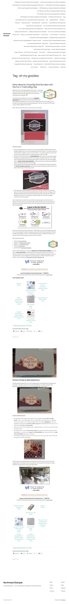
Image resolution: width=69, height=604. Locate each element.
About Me (63, 67)
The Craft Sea (22, 241)
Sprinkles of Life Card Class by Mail (21, 58)
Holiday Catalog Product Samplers (38, 31)
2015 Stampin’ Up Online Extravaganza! (55, 5)
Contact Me (44, 23)
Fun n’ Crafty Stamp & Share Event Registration (31, 28)
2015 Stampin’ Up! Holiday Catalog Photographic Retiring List (28, 5)
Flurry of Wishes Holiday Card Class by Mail (54, 26)
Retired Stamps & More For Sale (28, 55)
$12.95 (31, 514)
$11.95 (18, 318)
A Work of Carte (24, 244)
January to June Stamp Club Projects (30, 34)
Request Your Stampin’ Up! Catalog (56, 52)
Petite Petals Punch (31, 512)
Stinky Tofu (22, 246)
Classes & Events (25, 23)
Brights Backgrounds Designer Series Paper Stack (19, 300)
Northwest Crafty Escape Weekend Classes (54, 40)
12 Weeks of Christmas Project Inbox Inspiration (27, 2)
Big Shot (19, 283)
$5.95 (42, 301)
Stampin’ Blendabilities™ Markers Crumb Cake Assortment (30, 536)
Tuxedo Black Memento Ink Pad (30, 319)
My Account (62, 34)
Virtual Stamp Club (38, 64)
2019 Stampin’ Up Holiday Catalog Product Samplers (33, 17)
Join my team (34, 67)
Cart (47, 20)
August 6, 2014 (16, 336)
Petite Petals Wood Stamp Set (19, 506)
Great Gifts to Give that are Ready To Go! (55, 28)
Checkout (62, 20)
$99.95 (19, 285)
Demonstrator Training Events (34, 26)
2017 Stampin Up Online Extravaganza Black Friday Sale (51, 11)
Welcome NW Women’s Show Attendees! (55, 64)
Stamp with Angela (25, 243)
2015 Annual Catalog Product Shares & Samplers (53, 2)
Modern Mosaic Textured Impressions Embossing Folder (42, 286)
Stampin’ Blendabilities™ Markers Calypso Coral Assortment (19, 536)
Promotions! (43, 67)
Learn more (49, 275)
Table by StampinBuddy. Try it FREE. (22, 325)
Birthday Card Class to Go (55, 17)
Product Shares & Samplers (58, 49)
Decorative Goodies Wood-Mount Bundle (31, 292)
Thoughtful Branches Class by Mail (23, 64)
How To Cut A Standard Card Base (57, 31)
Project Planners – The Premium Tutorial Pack (26, 52)
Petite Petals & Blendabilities (26, 380)
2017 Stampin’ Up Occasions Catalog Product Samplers (51, 14)
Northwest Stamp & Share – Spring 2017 (38, 43)
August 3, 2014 (16, 559)
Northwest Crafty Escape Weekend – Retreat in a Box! (27, 40)
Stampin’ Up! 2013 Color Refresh (23, 61)
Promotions (42, 52)
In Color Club (15, 34)
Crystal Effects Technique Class (57, 23)
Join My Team (44, 34)
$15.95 (19, 509)
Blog (64, 17)
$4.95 (30, 308)
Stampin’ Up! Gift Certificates (40, 61)
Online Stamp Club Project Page (42, 49)
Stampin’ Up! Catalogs (60, 58)
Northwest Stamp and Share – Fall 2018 (55, 46)
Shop (64, 55)
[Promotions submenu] (45, 52)
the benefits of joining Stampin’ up (35, 257)
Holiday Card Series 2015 (21, 31)
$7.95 (42, 290)
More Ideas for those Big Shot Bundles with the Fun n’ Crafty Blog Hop (33, 85)
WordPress (63, 600)
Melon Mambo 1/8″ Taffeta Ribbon (43, 298)
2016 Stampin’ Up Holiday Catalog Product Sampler (52, 8)
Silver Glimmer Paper (31, 305)
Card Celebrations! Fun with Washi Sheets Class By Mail (30, 20)
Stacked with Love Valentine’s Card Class (42, 58)
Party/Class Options (54, 67)
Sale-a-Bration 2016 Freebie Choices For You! (50, 55)
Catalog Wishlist (53, 20)
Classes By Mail (36, 23)
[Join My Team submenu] (48, 34)
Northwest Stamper (6, 34)
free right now (36, 386)
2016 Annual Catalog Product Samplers (28, 8)
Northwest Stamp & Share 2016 (57, 43)
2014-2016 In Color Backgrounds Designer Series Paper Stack (43, 522)
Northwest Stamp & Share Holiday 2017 (34, 46)
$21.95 (19, 304)
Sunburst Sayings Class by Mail (57, 61)
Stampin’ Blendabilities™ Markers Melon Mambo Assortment (19, 314)
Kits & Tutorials (54, 34)
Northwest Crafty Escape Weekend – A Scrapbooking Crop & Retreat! (48, 37)
